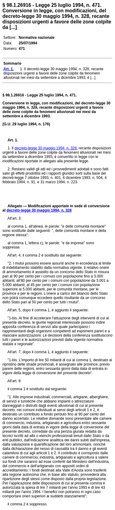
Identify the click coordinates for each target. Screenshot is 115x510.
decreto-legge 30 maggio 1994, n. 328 (45, 148)
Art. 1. (13, 140)
